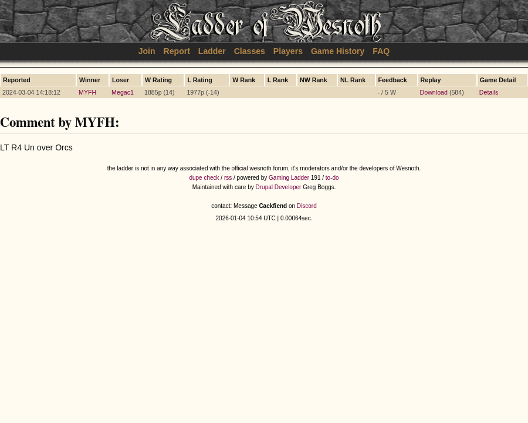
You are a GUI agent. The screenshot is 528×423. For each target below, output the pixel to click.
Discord (307, 206)
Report (177, 51)
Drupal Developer (279, 187)
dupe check (204, 177)
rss (228, 177)
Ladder (212, 51)
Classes (249, 51)
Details (489, 92)
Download (434, 92)
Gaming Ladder (289, 177)
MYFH (87, 92)
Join (146, 51)
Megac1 (122, 92)
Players (288, 51)
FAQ (381, 51)
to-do (332, 177)
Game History (338, 51)
